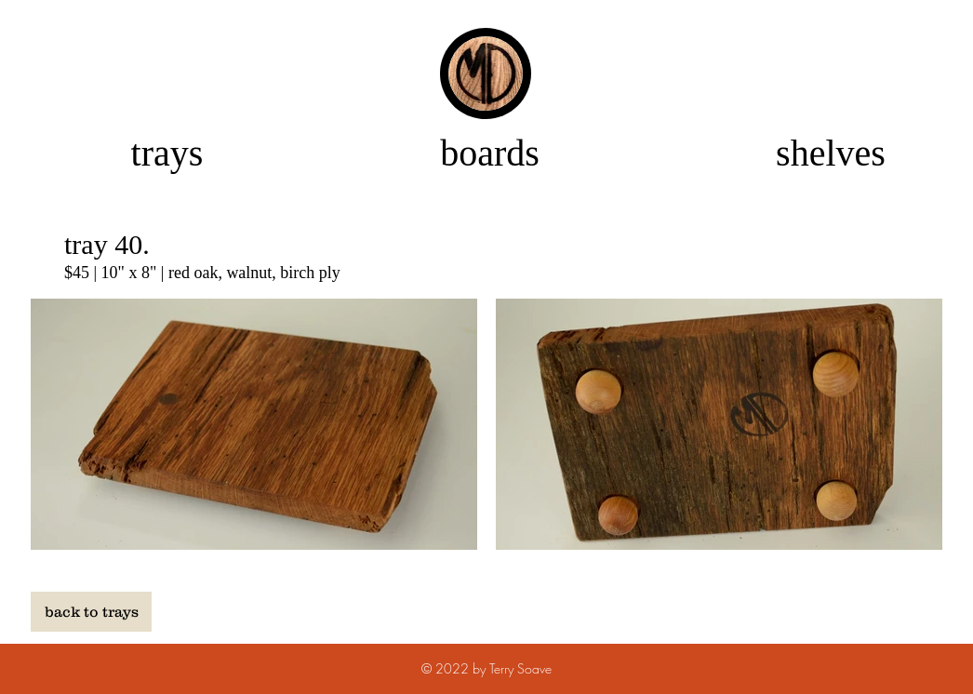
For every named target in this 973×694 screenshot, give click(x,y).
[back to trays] (91, 612)
